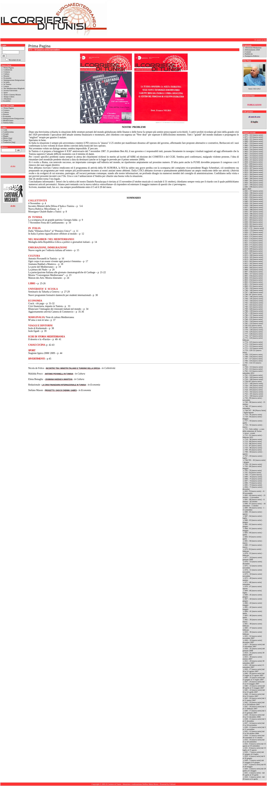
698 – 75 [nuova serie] (253, 479)
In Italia (6, 82)
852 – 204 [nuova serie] (254, 174)
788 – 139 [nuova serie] (254, 311)
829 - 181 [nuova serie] (254, 224)
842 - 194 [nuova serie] (254, 197)
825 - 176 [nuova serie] (254, 234)
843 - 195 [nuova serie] (254, 195)
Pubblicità (249, 54)
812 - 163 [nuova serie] (254, 261)
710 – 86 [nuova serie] (253, 448)
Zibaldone (7, 99)
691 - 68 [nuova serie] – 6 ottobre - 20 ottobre (253, 500)
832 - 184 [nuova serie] (254, 218)
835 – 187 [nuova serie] (254, 212)
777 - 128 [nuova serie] (254, 334)
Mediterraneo (8, 120)
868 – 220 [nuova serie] (254, 141)
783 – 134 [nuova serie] (254, 321)
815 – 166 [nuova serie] (254, 255)
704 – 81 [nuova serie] (253, 464)
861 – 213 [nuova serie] (254, 156)
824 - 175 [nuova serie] (254, 236)
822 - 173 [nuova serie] (254, 241)
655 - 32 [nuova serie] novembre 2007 (252, 637)
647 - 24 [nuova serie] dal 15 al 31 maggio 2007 (253, 683)
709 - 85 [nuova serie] (253, 450)
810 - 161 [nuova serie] (254, 265)
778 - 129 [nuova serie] (254, 332)
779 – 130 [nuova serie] (254, 330)
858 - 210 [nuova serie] (254, 162)
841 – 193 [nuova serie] (254, 199)
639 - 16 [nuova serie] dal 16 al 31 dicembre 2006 (253, 716)
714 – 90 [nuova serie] (253, 439)
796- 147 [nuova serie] (253, 294)
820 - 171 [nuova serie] (254, 245)
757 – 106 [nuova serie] (254, 383)
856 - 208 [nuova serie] (254, 166)
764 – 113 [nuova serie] (254, 367)
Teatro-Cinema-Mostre (12, 95)
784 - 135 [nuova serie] (254, 319)
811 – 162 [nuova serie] (254, 263)
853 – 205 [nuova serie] (254, 172)
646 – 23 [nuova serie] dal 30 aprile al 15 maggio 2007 (254, 687)
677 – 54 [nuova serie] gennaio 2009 (252, 558)
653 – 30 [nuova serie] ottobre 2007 (252, 658)
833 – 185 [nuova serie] (254, 216)
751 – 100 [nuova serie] (254, 396)
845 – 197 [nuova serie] (254, 191)
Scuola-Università (10, 90)
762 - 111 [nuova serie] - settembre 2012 (253, 372)
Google (6, 134)
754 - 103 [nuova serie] (254, 390)
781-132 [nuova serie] (253, 325)
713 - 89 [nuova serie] (253, 441)
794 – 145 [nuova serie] (254, 298)
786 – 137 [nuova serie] (254, 315)
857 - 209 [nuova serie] (254, 164)
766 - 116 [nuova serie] (254, 361)
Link (5, 130)
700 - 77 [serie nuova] (253, 474)
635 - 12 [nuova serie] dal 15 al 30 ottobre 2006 (253, 732)
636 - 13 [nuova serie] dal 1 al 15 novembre (254, 728)
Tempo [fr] (7, 140)
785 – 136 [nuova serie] (254, 317)
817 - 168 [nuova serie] (254, 251)
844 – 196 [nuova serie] (254, 193)
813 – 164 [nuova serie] (254, 259)
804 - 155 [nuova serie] (254, 278)
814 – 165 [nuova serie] (254, 257)
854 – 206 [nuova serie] (254, 170)
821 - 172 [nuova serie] (254, 243)
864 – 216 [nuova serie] (254, 149)
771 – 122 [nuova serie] (254, 348)
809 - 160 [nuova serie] (254, 267)
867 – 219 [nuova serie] (254, 143)
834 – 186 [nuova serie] (254, 214)
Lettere (6, 86)
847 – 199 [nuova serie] (254, 185)
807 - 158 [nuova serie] (254, 272)
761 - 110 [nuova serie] (254, 375)
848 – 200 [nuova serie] (254, 178)
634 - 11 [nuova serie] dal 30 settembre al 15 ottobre (253, 736)
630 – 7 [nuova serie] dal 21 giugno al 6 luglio (253, 753)
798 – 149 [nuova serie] (254, 290)
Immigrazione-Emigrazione (14, 80)
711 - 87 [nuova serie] (253, 446)
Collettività (7, 70)
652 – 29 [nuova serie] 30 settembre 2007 (253, 662)
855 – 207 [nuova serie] (254, 168)
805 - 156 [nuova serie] (254, 276)
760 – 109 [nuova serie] (254, 377)
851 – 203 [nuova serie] (254, 176)
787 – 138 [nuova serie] (254, 313)
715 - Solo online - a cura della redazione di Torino (253, 430)
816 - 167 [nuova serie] (254, 253)
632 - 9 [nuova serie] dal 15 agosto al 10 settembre (254, 745)
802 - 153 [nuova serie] (254, 282)
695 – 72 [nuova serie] (253, 485)
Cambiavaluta (8, 132)
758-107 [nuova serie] (253, 381)
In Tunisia (7, 84)
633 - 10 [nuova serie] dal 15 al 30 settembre (253, 741)
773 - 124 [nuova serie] (254, 344)
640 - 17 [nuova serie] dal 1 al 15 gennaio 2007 (254, 712)
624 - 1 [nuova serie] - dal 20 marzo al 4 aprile (254, 778)
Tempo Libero (8, 97)
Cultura (6, 74)
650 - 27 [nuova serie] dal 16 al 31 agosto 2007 (253, 670)
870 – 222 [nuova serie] (254, 135)
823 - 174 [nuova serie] (254, 238)
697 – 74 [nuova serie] (253, 481)
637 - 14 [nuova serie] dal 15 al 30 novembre (253, 724)
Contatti (248, 52)
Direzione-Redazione (253, 48)
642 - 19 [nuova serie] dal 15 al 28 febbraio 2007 (253, 703)
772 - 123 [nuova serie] (254, 346)
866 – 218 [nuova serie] (254, 145)
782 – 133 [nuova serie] (254, 323)
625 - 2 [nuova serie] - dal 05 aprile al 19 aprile (254, 774)
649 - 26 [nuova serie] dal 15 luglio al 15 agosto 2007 (253, 674)
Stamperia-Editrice (252, 56)
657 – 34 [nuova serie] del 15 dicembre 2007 (254, 645)
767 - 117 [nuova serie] (254, 359)
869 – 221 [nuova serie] (254, 139)
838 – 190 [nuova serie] (254, 205)
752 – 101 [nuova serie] (254, 394)
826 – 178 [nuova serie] (254, 230)
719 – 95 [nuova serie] (254, 414)
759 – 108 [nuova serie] (254, 379)
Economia (7, 78)
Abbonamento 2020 (252, 50)
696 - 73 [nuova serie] (253, 483)
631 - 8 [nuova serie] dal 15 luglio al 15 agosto (254, 749)
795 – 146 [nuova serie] (254, 296)
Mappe (5, 136)
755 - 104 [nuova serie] (254, 388)
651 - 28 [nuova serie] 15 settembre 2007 (253, 666)
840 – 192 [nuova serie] (254, 201)
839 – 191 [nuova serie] (254, 203)
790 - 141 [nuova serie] (254, 307)
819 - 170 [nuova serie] (254, 247)
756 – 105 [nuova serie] (254, 385)
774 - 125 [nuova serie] (254, 342)
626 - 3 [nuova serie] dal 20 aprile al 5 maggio (254, 770)
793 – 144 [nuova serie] (254, 301)
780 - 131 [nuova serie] (254, 327)
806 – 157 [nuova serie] (254, 274)
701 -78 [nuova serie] (253, 472)
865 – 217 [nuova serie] (254, 147)
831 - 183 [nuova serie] (254, 220)
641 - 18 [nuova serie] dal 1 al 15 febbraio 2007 (254, 707)
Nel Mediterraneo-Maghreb (14, 88)
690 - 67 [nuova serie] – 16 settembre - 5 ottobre (254, 504)
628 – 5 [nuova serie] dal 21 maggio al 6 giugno (253, 761)
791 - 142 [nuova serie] (254, 305)
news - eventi (250, 433)
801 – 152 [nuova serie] (254, 284)
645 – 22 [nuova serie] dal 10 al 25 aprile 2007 (254, 691)
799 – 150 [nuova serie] (254, 288)
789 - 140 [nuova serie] (254, 309)
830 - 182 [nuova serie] (254, 222)
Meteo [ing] (7, 138)
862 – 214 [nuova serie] (254, 154)
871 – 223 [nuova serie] (254, 137)
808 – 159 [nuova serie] (254, 269)
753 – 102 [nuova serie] (254, 392)
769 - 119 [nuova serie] (254, 354)
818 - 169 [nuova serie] (254, 249)
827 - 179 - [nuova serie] (254, 228)
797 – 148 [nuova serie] (254, 292)
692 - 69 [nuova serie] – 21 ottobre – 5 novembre (254, 496)
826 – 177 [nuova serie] (254, 232)
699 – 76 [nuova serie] (253, 477)
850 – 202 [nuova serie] (254, 183)
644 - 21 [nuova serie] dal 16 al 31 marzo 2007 (253, 695)
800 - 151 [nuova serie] (254, 286)
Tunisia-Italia (8, 122)
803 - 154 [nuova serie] (254, 280)
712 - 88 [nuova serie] (253, 443)
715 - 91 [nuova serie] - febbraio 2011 (253, 436)
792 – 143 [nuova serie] (254, 303)
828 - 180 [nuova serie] (254, 226)
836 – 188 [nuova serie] (254, 209)
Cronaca (6, 72)
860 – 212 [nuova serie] (254, 158)
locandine (7, 101)
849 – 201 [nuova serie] (254, 180)
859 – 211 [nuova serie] (254, 160)
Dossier (6, 76)
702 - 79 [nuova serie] (253, 470)
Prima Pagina (8, 68)
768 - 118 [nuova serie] (254, 356)
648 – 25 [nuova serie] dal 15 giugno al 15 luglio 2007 (254, 678)
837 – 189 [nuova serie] (254, 207)
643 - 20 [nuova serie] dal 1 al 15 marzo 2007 (254, 699)
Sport (5, 92)
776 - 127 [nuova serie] (254, 336)
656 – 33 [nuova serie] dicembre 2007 (252, 641)
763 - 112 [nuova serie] (254, 369)
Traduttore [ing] (9, 142)
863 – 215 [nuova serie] (254, 151)
